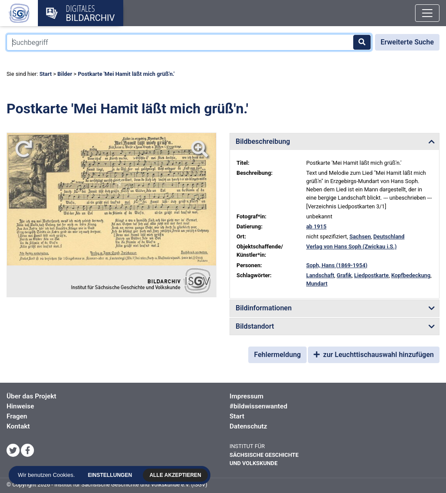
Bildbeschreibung (263, 141)
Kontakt (18, 426)
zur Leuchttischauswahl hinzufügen (374, 354)
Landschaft (320, 275)
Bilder (64, 74)
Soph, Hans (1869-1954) (337, 265)
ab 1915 (316, 226)
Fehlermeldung (277, 354)
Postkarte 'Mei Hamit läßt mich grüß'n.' (126, 74)
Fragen (17, 416)
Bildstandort (255, 326)
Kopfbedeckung (410, 275)
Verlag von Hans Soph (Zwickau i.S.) (351, 246)
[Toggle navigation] (427, 13)
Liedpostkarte (371, 275)
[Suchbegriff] (189, 42)
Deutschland (389, 236)
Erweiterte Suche (407, 42)
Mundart (317, 283)
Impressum (247, 396)
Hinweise (20, 406)
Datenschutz (248, 426)
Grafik (344, 275)
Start (45, 74)
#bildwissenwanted (258, 406)
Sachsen (360, 236)
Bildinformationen (264, 308)
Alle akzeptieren (176, 475)
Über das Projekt (31, 396)
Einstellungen (110, 475)
